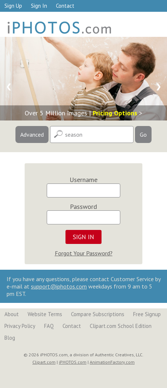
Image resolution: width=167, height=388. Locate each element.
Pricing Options (115, 113)
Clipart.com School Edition (121, 325)
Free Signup (147, 314)
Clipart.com (44, 362)
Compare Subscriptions (97, 314)
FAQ (49, 325)
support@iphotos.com (59, 286)
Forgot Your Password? (84, 253)
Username (83, 179)
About (11, 314)
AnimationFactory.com (112, 362)
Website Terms (45, 314)
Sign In (39, 5)
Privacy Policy (19, 325)
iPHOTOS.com (72, 362)
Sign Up (13, 5)
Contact (65, 5)
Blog (9, 337)
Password (83, 206)
